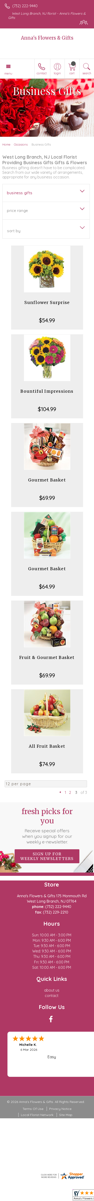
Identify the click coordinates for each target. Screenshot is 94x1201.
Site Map (65, 1115)
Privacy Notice (60, 1109)
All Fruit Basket (47, 746)
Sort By (13, 231)
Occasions (21, 144)
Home (6, 144)
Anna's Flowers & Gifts (47, 38)
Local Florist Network (37, 1115)
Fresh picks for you (47, 826)
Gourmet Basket (47, 480)
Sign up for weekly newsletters (47, 856)
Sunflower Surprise (47, 302)
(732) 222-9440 (25, 5)
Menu (8, 73)
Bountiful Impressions (46, 391)
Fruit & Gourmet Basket (47, 657)
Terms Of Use (33, 1109)
